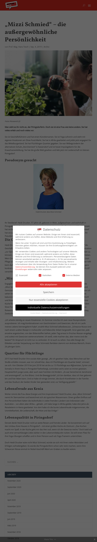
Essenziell (21, 273)
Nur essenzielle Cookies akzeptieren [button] (48, 297)
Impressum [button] (63, 311)
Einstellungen (21, 267)
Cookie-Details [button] (35, 311)
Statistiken (45, 273)
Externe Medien (71, 273)
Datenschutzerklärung (25, 264)
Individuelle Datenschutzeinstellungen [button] (48, 305)
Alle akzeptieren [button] (48, 282)
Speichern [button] (48, 289)
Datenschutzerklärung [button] (50, 311)
